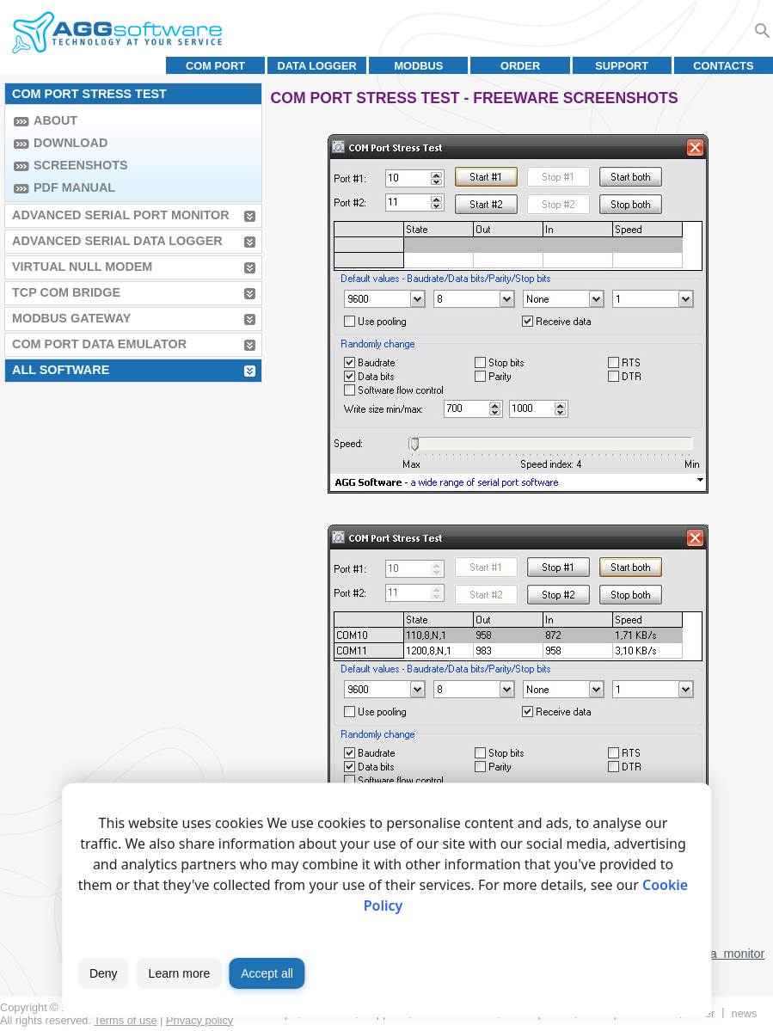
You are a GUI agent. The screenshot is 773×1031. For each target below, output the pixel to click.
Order (520, 65)
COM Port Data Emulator (99, 344)
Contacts (723, 65)
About (55, 120)
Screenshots (81, 165)
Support (621, 65)
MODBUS (418, 65)
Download (70, 143)
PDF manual (74, 187)
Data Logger (317, 65)
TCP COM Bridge (66, 292)
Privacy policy (199, 1020)
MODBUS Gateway (71, 318)
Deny (103, 973)
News (745, 1013)
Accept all (267, 973)
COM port (215, 65)
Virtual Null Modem (82, 266)
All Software (60, 370)
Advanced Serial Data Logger (117, 241)
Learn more (180, 973)
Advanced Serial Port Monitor (121, 215)
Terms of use (125, 1020)
